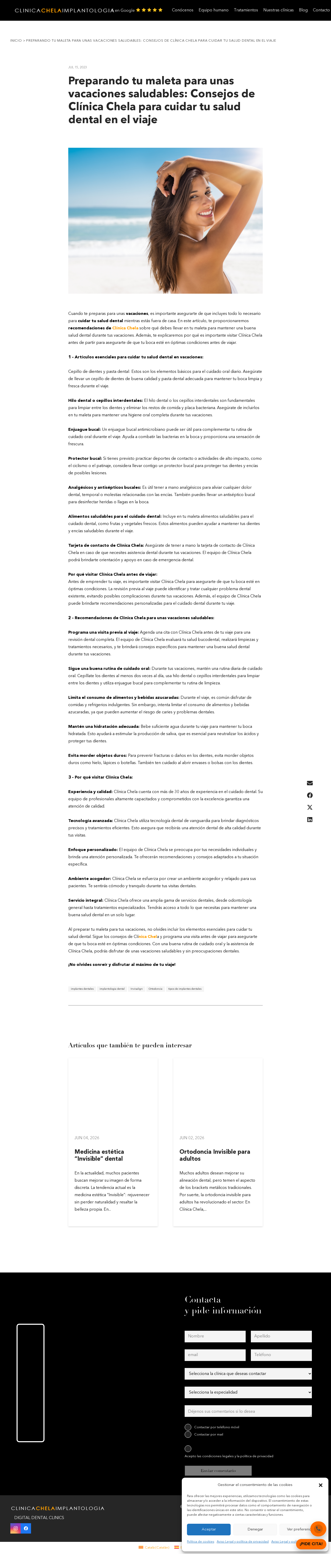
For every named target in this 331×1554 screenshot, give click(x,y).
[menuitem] (154, 1547)
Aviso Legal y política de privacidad (243, 1541)
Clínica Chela (125, 328)
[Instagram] (15, 1528)
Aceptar (209, 1529)
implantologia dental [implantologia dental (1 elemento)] (112, 989)
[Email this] (310, 783)
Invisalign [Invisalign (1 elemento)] (137, 989)
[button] (320, 1485)
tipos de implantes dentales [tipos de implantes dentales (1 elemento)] (184, 989)
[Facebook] (26, 1528)
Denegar (255, 1529)
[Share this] (310, 795)
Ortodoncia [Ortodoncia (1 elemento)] (155, 989)
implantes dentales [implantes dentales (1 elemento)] (82, 989)
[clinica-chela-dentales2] (65, 10)
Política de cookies (200, 1541)
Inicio (16, 40)
